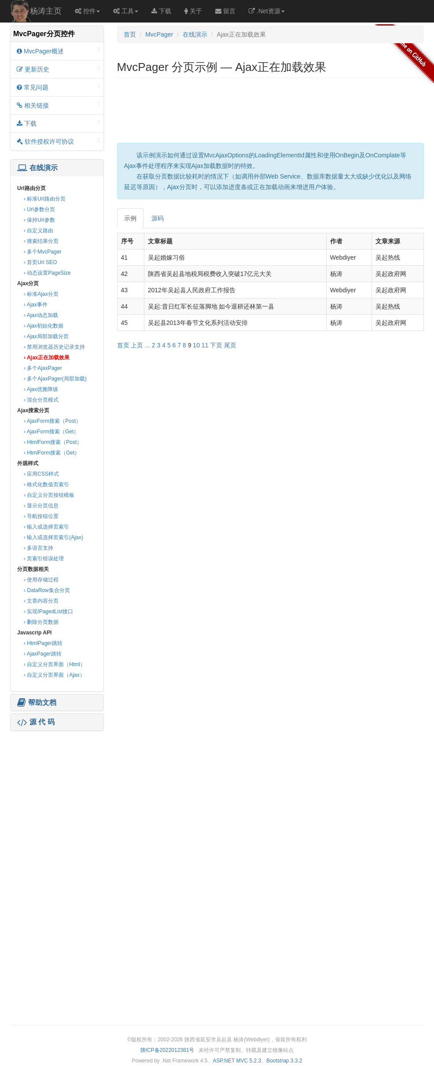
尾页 (230, 345)
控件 (87, 11)
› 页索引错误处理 (44, 558)
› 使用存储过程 (41, 580)
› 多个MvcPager (42, 252)
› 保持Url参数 (39, 220)
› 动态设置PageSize (47, 273)
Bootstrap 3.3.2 (284, 1061)
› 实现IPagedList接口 (48, 611)
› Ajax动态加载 (41, 315)
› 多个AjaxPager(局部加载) (55, 379)
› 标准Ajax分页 (41, 294)
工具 (125, 11)
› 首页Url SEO (40, 262)
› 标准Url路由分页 (45, 199)
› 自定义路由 (38, 230)
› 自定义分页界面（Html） (54, 664)
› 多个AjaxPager (43, 368)
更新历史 (58, 69)
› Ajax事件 (36, 305)
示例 (130, 218)
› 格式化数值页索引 (46, 484)
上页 (137, 345)
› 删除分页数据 (41, 622)
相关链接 (58, 105)
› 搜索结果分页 (41, 241)
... (147, 345)
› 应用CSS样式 (41, 474)
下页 (216, 345)
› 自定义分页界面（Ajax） (54, 675)
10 (196, 345)
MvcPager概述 (58, 51)
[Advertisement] (57, 788)
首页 (130, 34)
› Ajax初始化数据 (43, 326)
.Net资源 (267, 11)
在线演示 (37, 168)
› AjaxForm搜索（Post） (52, 421)
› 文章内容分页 (41, 601)
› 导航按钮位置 (41, 516)
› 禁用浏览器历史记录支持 (54, 347)
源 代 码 (36, 722)
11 (205, 345)
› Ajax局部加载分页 (46, 336)
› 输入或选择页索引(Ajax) (53, 537)
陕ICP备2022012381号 (167, 1050)
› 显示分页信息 (41, 506)
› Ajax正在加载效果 (47, 357)
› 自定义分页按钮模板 (49, 495)
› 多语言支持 (38, 548)
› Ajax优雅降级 (41, 389)
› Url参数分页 (39, 209)
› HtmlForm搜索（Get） (52, 453)
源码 (157, 218)
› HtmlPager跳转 (43, 643)
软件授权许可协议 (58, 141)
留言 (225, 11)
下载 (161, 11)
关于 (193, 11)
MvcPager (159, 34)
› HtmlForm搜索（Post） (53, 442)
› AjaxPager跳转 (43, 654)
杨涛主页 (46, 11)
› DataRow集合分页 (47, 590)
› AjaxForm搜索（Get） (51, 432)
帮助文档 (36, 703)
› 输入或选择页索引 (46, 527)
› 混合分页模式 (41, 400)
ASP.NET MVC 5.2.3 (237, 1061)
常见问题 (58, 87)
